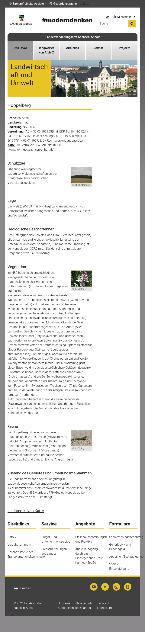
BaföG (12, 537)
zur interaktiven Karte (26, 510)
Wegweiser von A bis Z (46, 50)
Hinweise (64, 603)
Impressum (104, 608)
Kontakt (103, 603)
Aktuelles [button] (72, 48)
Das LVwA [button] (20, 48)
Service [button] (98, 48)
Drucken (22, 588)
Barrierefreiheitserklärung (74, 608)
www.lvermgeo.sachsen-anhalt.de (30, 149)
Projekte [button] (124, 48)
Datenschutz (84, 603)
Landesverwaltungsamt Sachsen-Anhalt (72, 37)
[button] (27, 4)
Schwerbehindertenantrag (126, 537)
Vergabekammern (19, 544)
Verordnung (16, 131)
